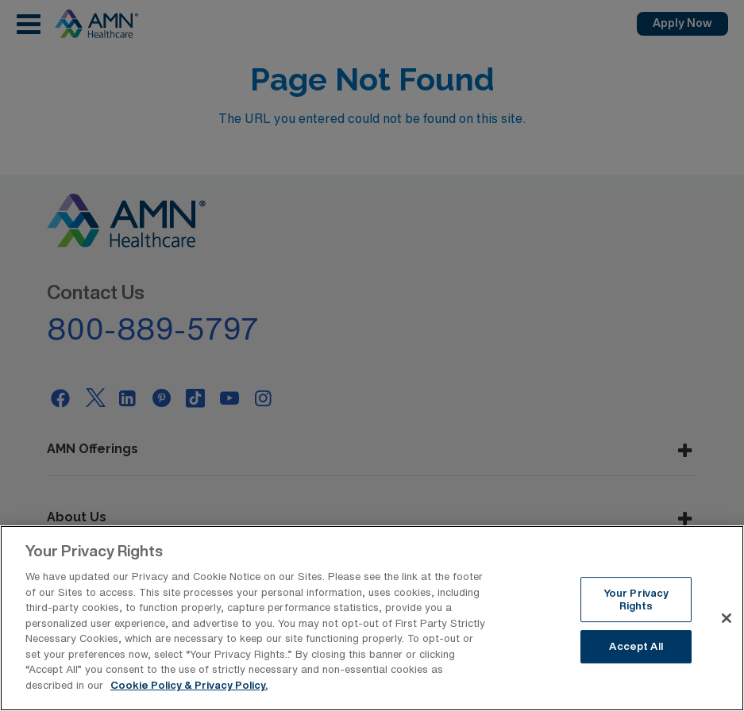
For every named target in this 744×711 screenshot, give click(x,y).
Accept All (635, 653)
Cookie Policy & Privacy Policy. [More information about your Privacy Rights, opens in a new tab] (189, 691)
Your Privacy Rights (636, 605)
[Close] (726, 624)
